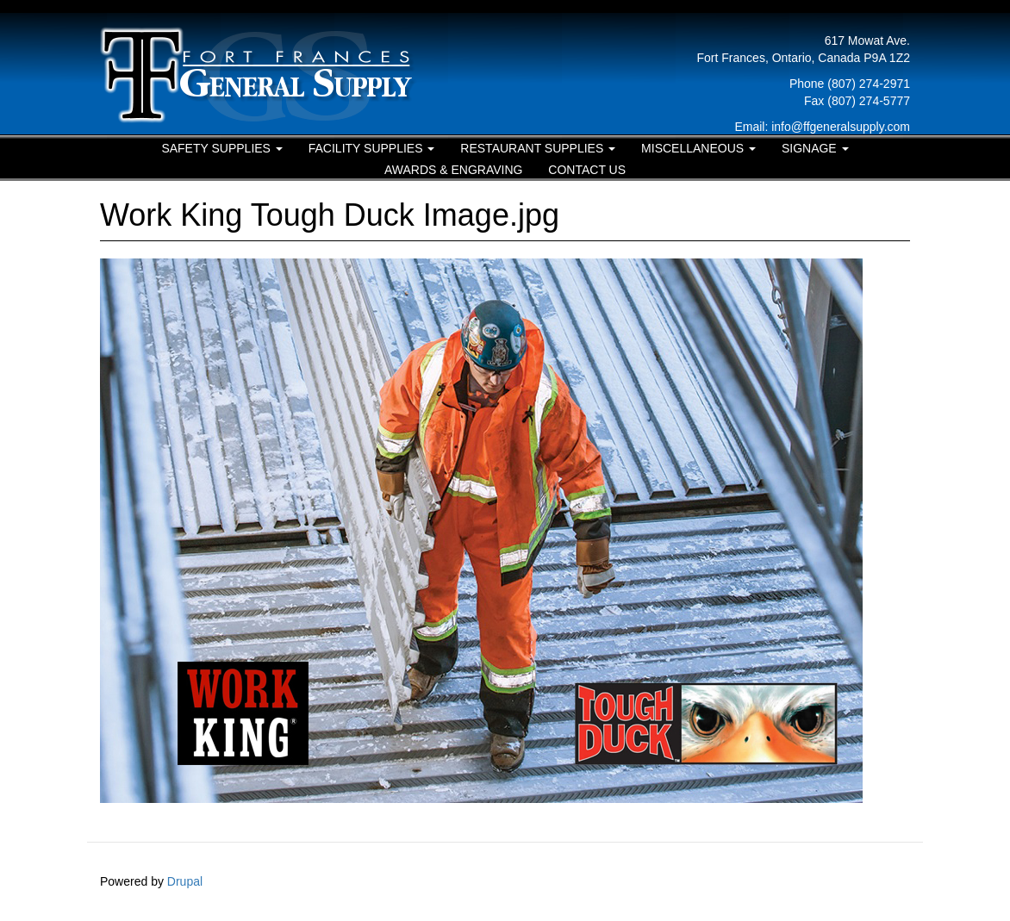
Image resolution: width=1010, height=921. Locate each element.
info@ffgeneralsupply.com (840, 127)
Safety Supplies (221, 148)
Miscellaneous (698, 148)
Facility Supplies (372, 148)
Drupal (185, 881)
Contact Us (587, 170)
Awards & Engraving (453, 170)
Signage (815, 148)
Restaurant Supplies (537, 148)
